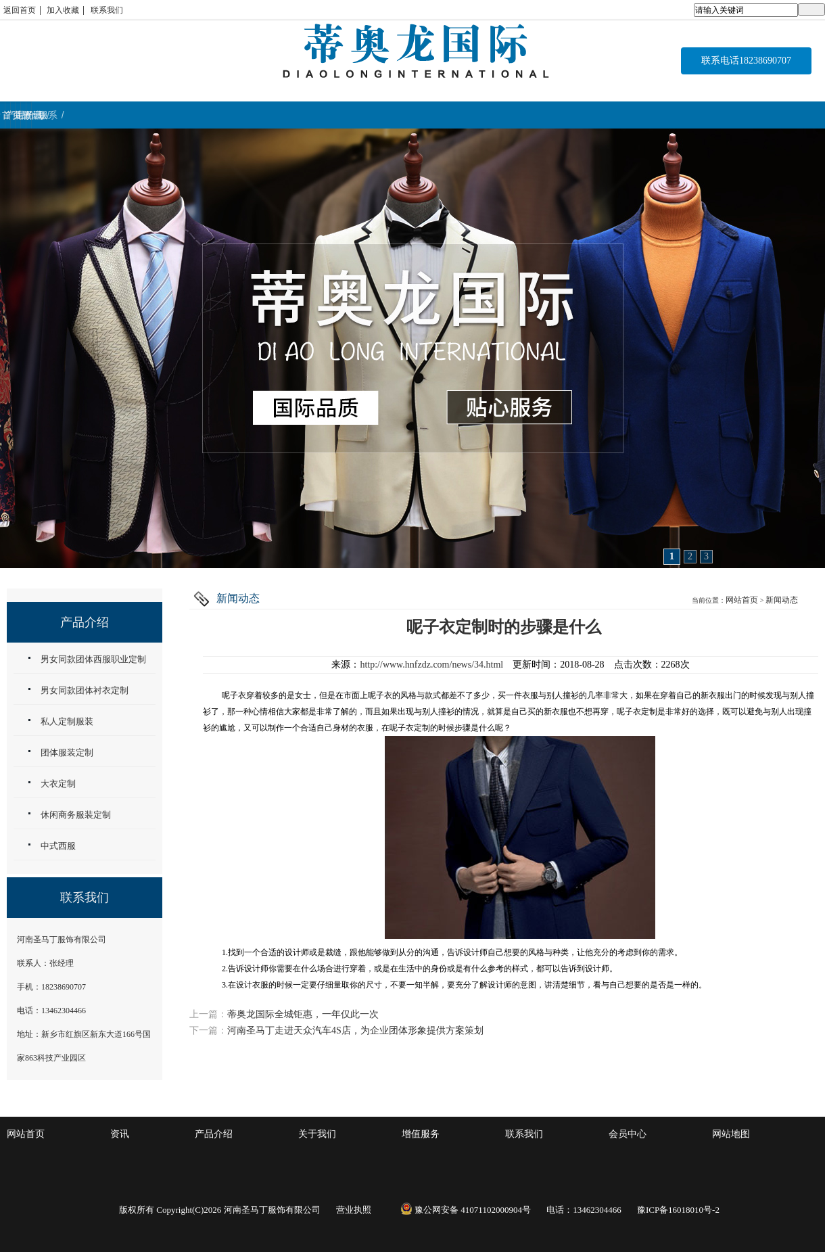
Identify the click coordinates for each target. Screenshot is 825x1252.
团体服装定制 (67, 752)
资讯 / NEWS (618, 115)
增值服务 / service (480, 115)
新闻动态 (781, 600)
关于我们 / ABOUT (336, 115)
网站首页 (742, 600)
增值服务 (421, 1134)
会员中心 (627, 1134)
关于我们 (317, 1134)
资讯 (119, 1134)
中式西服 (58, 846)
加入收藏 (63, 10)
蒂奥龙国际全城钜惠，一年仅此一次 (303, 1014)
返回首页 (19, 10)
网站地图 (731, 1134)
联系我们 (107, 10)
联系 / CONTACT (755, 115)
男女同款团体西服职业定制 (93, 659)
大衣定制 (58, 784)
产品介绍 (214, 1134)
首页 (68, 115)
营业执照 (353, 1210)
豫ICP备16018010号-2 (678, 1210)
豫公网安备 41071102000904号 (465, 1210)
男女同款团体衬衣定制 (84, 690)
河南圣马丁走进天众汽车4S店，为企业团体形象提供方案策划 (355, 1030)
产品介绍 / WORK (199, 115)
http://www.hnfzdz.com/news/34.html (431, 664)
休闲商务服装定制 (76, 815)
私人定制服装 (67, 721)
